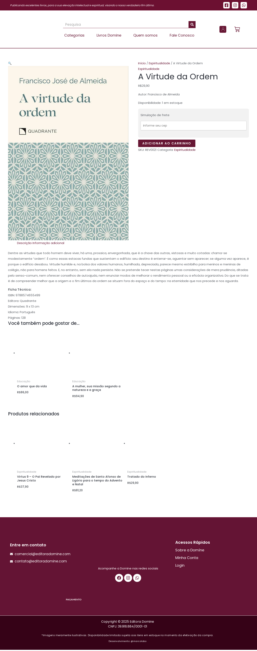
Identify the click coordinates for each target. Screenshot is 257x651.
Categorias (74, 35)
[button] (10, 63)
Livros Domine (109, 35)
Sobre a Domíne (189, 551)
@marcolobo (138, 642)
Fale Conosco (182, 35)
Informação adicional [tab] (48, 243)
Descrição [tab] (24, 243)
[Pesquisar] (192, 24)
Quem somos (145, 35)
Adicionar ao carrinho (166, 144)
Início (142, 63)
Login (180, 566)
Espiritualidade (159, 63)
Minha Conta (186, 558)
